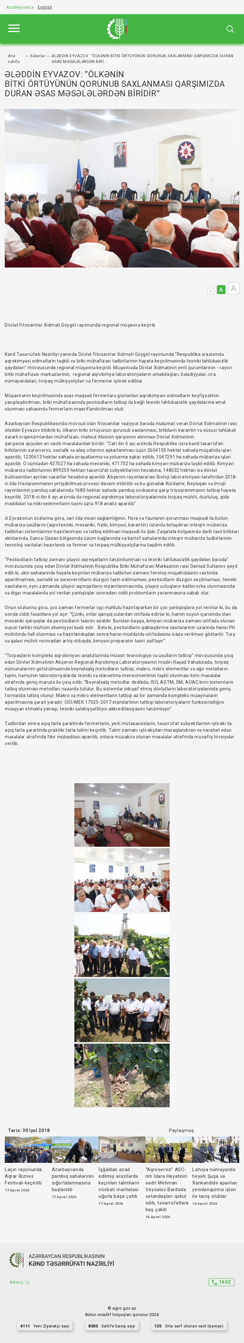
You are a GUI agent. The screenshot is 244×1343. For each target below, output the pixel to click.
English (45, 7)
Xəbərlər (37, 56)
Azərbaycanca (20, 7)
